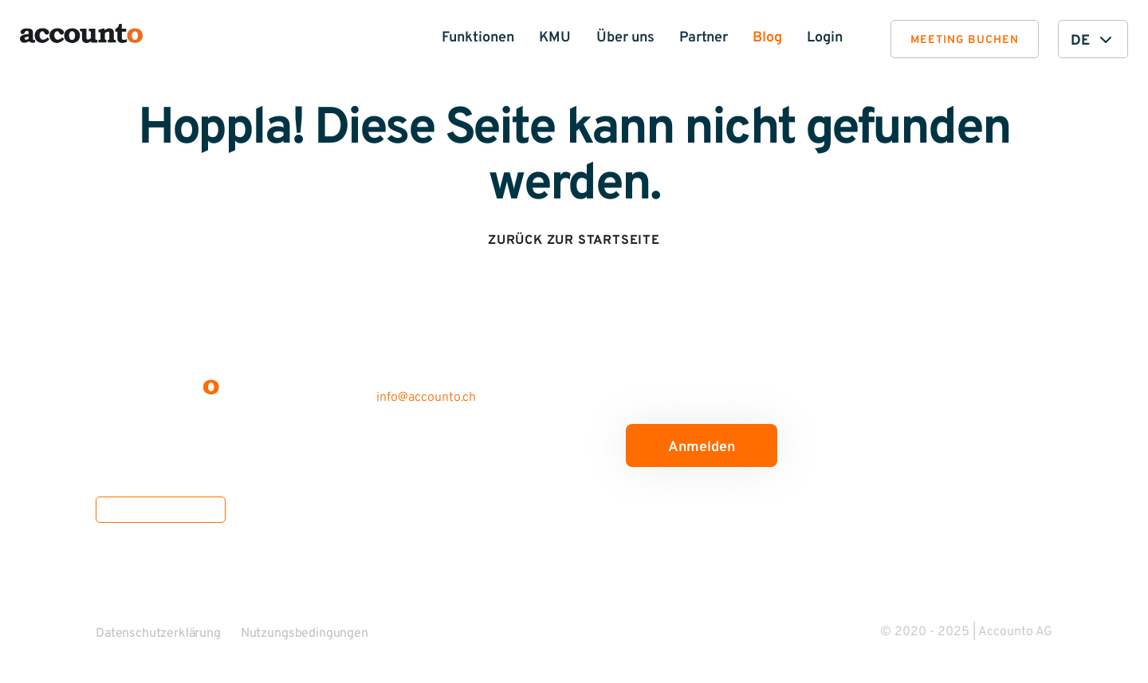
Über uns (625, 38)
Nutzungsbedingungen (304, 634)
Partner (703, 38)
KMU (555, 38)
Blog (767, 38)
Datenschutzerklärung (158, 634)
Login (825, 38)
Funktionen (478, 38)
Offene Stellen (160, 509)
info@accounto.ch (426, 398)
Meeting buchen (964, 40)
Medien (364, 584)
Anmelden (701, 447)
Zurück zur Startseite (574, 241)
